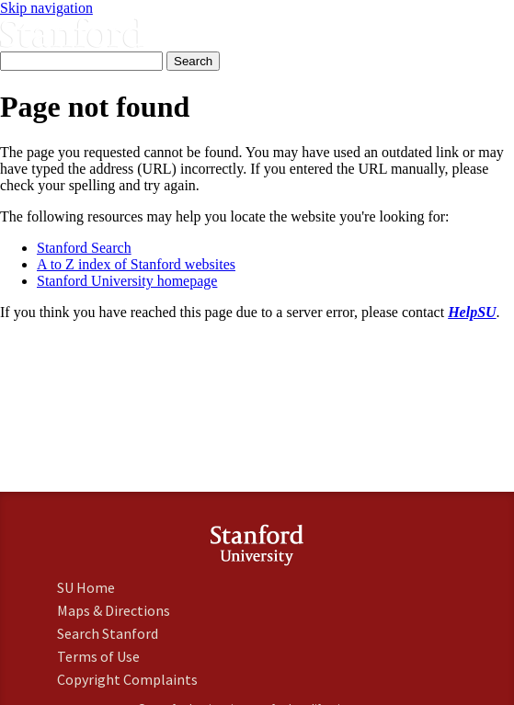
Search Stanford (107, 633)
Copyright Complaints (127, 679)
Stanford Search (84, 248)
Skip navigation (46, 8)
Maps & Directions (113, 610)
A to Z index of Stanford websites (136, 264)
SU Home (86, 587)
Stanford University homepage (127, 281)
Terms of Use (98, 656)
